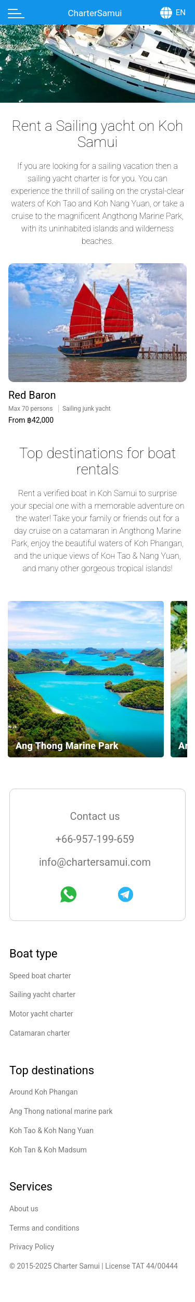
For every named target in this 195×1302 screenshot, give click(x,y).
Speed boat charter (40, 976)
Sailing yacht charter (42, 994)
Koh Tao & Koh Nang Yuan (51, 1130)
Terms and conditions (44, 1228)
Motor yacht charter (41, 1014)
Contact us (95, 816)
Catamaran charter (39, 1033)
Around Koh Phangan (43, 1092)
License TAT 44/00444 (141, 1266)
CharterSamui (95, 13)
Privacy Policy (31, 1247)
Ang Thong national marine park (61, 1111)
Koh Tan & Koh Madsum (48, 1150)
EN (181, 12)
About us (23, 1209)
